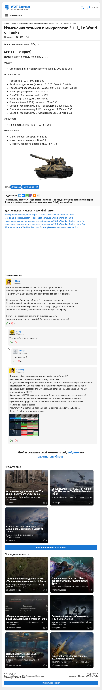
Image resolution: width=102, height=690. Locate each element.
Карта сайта (11, 684)
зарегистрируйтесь (50, 456)
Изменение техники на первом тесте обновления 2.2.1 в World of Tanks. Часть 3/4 (45, 224)
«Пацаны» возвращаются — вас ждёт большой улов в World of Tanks (39, 218)
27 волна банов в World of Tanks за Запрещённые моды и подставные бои (41, 227)
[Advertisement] (51, 252)
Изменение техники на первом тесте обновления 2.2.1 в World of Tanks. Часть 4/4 (45, 221)
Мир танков (57, 662)
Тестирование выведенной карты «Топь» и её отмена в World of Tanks (39, 214)
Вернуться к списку (51, 608)
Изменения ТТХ (30, 187)
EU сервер (16, 187)
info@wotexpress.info (26, 662)
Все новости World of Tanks (51, 510)
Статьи (54, 665)
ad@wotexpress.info (36, 665)
